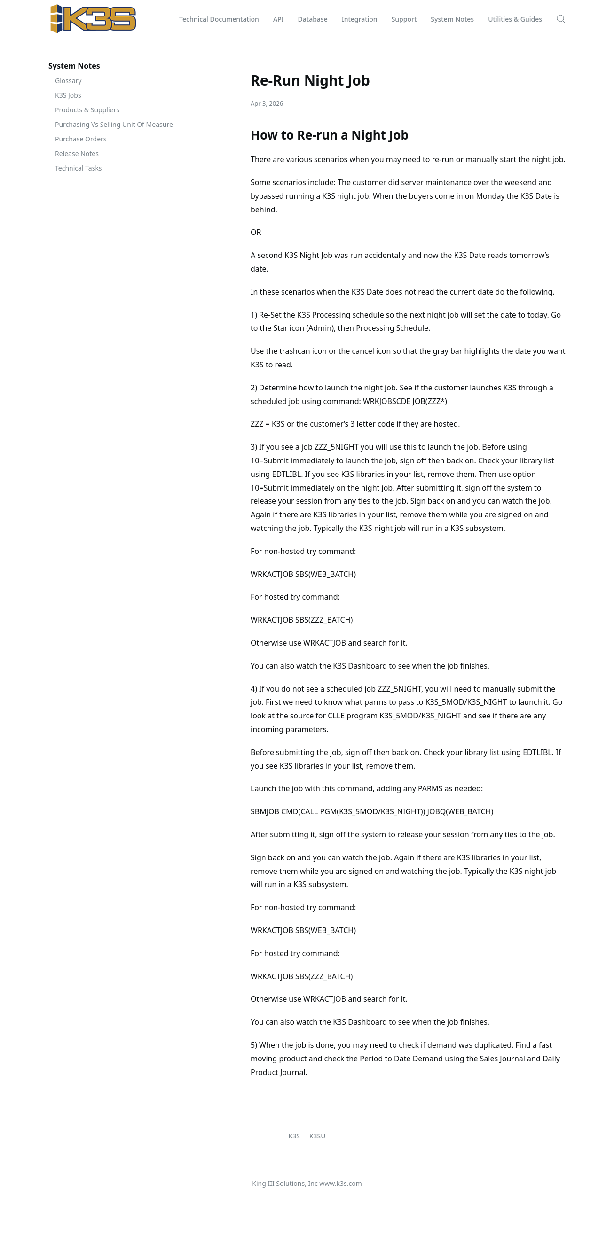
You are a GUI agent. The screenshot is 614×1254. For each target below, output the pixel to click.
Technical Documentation (219, 19)
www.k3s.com (340, 1183)
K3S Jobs (68, 95)
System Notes (452, 19)
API (278, 19)
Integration (360, 19)
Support (404, 19)
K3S (294, 1135)
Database (313, 19)
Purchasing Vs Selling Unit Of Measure (114, 124)
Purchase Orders (81, 138)
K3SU (317, 1135)
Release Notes (77, 153)
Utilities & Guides (515, 19)
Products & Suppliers (87, 109)
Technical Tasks (78, 168)
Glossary (68, 80)
